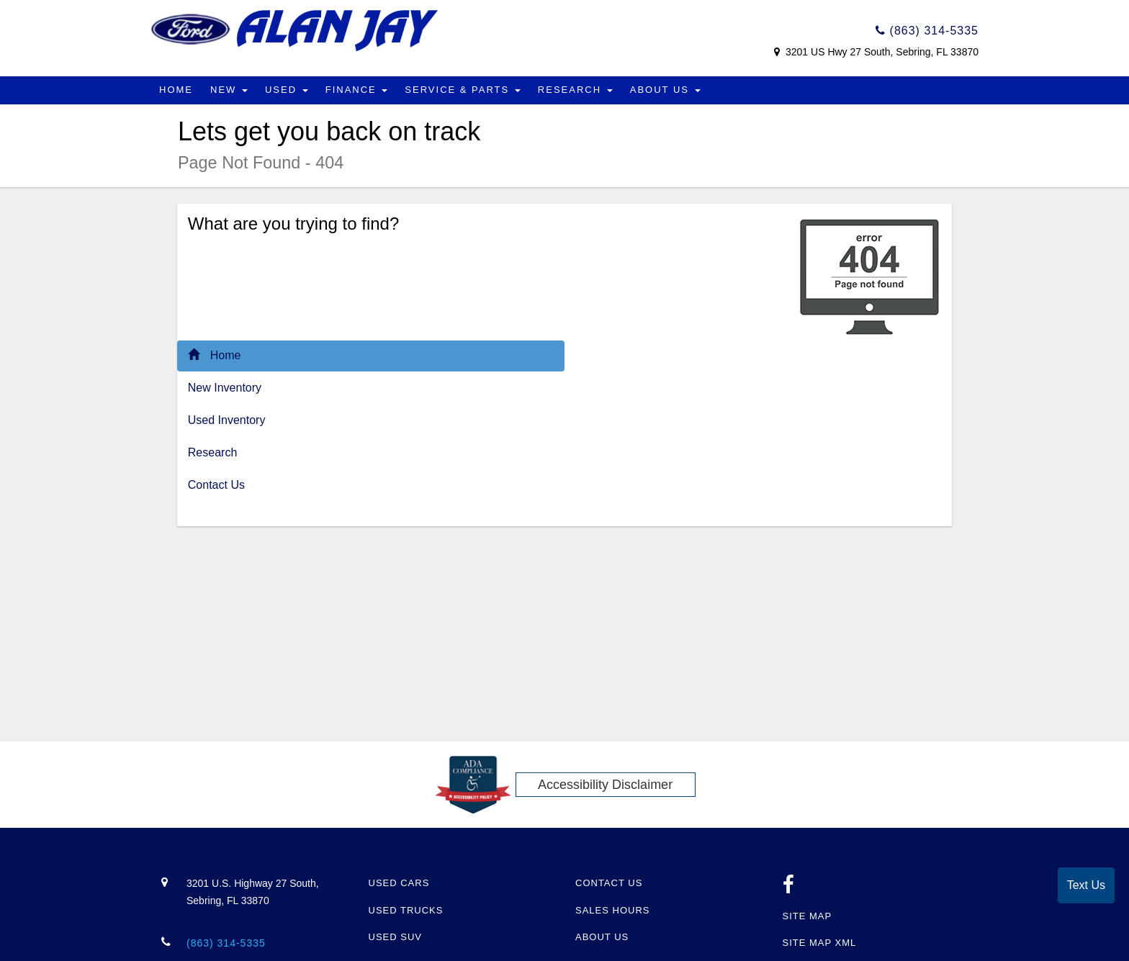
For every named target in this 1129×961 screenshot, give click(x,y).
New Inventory (224, 388)
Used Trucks (406, 910)
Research (575, 89)
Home (176, 89)
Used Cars (399, 882)
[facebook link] (789, 888)
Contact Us (216, 485)
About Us (665, 89)
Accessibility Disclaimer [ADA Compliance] (605, 784)
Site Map (807, 916)
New (229, 89)
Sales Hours (612, 910)
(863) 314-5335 (927, 30)
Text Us (1086, 885)
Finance (356, 89)
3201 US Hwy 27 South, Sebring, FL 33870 (881, 52)
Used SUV (395, 936)
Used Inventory (227, 420)
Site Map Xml (820, 942)
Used (286, 89)
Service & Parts (463, 89)
